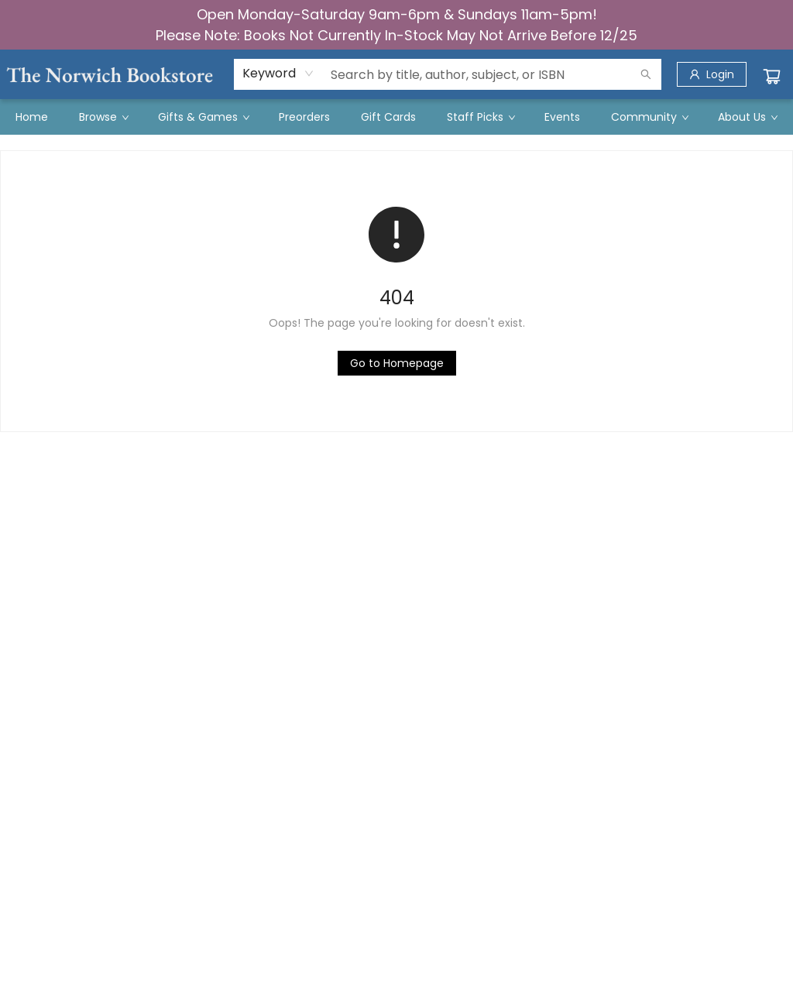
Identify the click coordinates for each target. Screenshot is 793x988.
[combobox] (278, 73)
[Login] (712, 74)
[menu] (396, 117)
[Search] (645, 74)
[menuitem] (32, 117)
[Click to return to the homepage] (397, 363)
